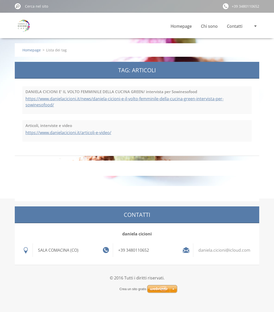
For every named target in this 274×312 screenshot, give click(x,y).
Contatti (178, 26)
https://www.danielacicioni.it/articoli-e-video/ (68, 132)
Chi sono (152, 26)
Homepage (124, 26)
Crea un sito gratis (132, 289)
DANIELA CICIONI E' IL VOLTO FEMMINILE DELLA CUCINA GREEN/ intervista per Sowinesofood (111, 91)
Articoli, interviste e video (48, 125)
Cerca (18, 6)
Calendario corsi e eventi (218, 26)
